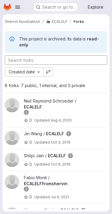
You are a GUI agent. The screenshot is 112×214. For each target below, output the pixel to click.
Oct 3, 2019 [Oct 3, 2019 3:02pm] (60, 142)
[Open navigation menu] (17, 7)
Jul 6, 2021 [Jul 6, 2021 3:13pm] (60, 197)
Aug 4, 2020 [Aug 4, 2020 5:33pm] (61, 120)
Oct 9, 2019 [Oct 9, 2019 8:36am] (60, 164)
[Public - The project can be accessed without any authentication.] (26, 112)
